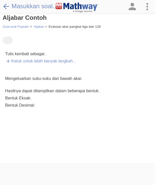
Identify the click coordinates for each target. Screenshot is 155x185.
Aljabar (39, 27)
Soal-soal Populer (16, 27)
